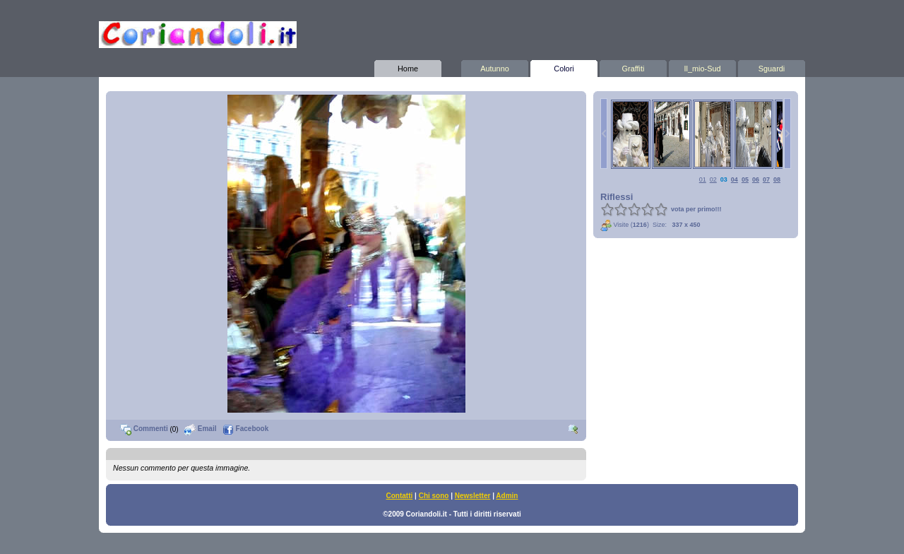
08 (776, 179)
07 (766, 179)
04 (734, 179)
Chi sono (434, 496)
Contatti (399, 496)
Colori (563, 66)
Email (200, 428)
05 (745, 179)
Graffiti (633, 66)
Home (407, 66)
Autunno (494, 66)
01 (702, 179)
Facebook (245, 428)
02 (713, 179)
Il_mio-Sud (702, 66)
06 (755, 179)
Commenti (144, 428)
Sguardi (771, 66)
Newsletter (473, 496)
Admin (507, 496)
